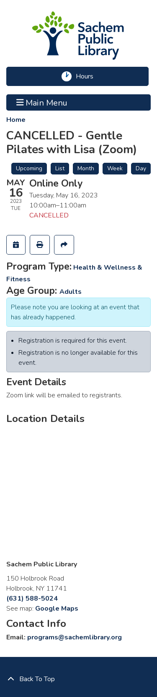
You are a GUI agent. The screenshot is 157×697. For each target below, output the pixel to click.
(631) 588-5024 (32, 598)
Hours (87, 76)
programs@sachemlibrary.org (74, 637)
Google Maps (56, 608)
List (59, 168)
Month (85, 168)
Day (141, 168)
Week (115, 168)
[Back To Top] (78, 679)
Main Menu (42, 102)
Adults (70, 291)
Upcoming (29, 168)
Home (16, 119)
